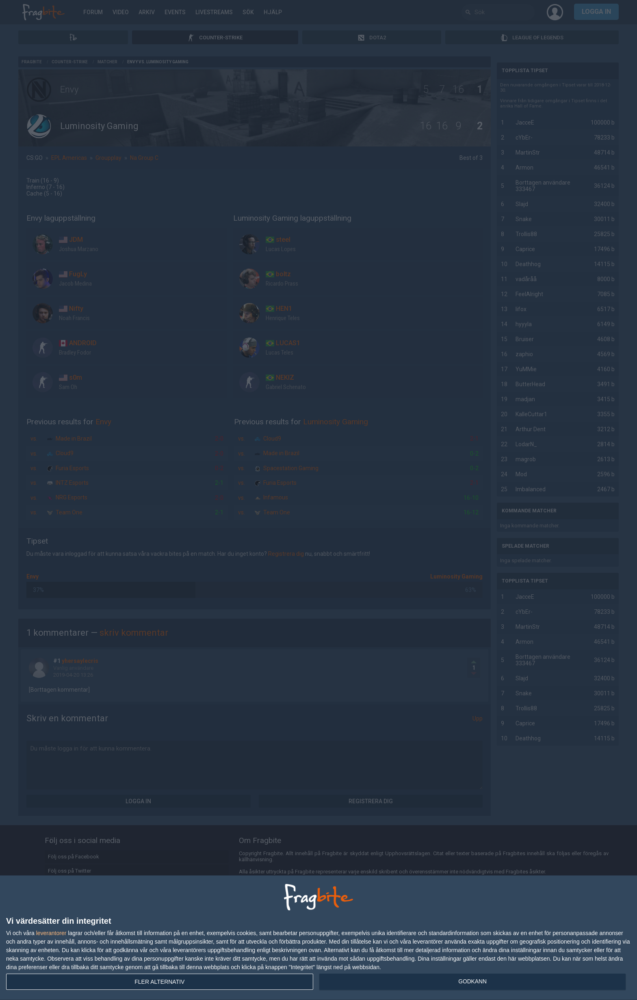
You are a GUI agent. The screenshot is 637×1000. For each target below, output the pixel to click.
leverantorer (51, 933)
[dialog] (318, 938)
